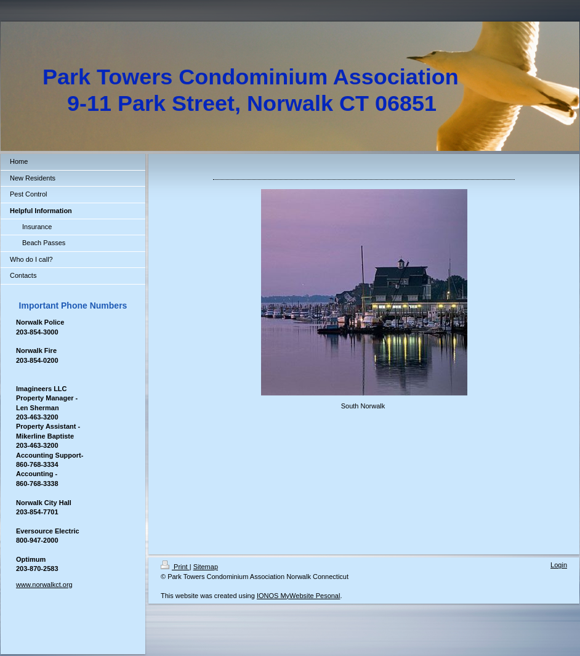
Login (558, 565)
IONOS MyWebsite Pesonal (298, 595)
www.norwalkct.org (44, 584)
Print (175, 566)
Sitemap (205, 566)
